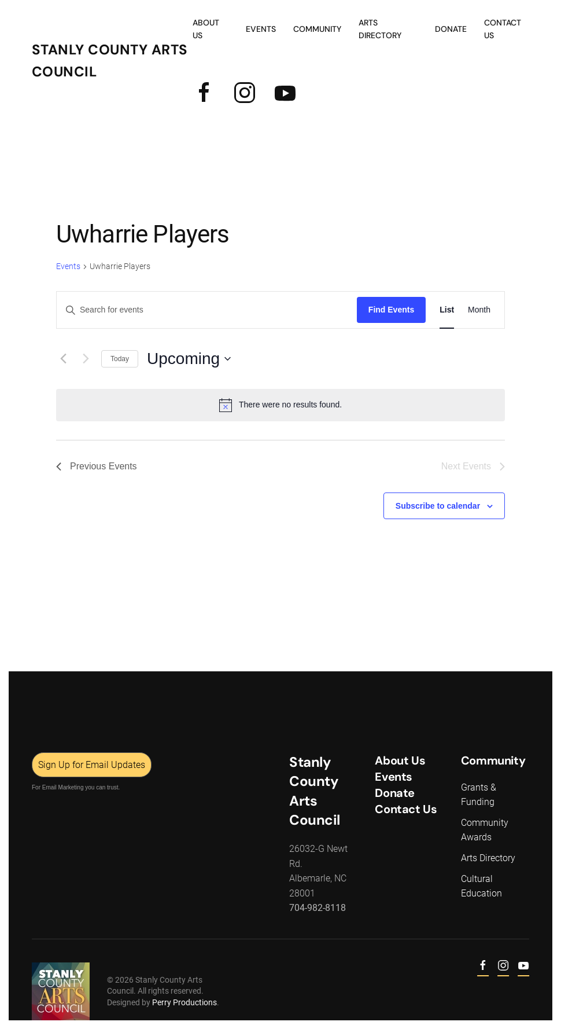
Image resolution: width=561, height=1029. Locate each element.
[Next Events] (86, 359)
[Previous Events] (63, 359)
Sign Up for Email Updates (90, 764)
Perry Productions (183, 1002)
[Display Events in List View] (447, 310)
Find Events (391, 309)
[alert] (280, 405)
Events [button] (261, 29)
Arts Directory (380, 29)
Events (68, 266)
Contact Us (502, 29)
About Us (206, 29)
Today (119, 359)
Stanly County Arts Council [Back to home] (110, 60)
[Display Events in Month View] (479, 310)
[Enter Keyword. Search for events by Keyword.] (207, 310)
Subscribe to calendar (438, 505)
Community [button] (317, 29)
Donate (451, 29)
